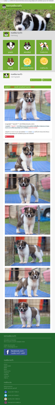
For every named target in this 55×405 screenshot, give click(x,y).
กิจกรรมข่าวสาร (7, 371)
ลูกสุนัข (5, 368)
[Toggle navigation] (51, 6)
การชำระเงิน (6, 376)
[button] (4, 20)
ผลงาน (5, 369)
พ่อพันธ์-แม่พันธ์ (7, 366)
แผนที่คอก (6, 374)
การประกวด (6, 373)
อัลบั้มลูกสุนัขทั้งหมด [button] (36, 80)
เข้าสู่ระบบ (6, 378)
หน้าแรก (5, 364)
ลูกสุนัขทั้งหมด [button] (47, 80)
